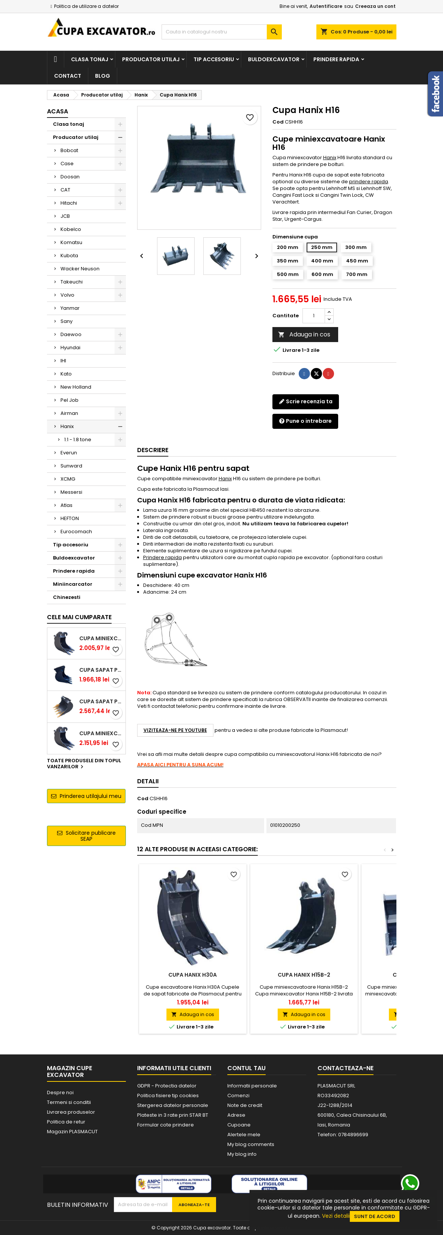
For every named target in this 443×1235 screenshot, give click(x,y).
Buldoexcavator (273, 59)
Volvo (67, 295)
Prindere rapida (336, 59)
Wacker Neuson (80, 268)
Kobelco (70, 229)
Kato (66, 373)
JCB (65, 216)
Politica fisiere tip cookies (168, 1095)
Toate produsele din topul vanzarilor (84, 764)
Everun (68, 452)
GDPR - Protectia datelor (167, 1085)
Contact (67, 76)
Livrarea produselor (71, 1112)
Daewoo (71, 334)
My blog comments (250, 1144)
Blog (102, 76)
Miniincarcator (72, 584)
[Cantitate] (313, 315)
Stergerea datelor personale (172, 1105)
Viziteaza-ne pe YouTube (175, 730)
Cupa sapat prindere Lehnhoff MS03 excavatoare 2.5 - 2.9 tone (100, 670)
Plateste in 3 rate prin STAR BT (172, 1115)
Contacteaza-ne (345, 1068)
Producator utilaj (151, 59)
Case (67, 163)
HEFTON (69, 518)
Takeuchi (71, 281)
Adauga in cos (304, 334)
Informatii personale (252, 1085)
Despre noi (60, 1092)
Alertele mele (243, 1134)
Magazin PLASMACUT (72, 1131)
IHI (63, 360)
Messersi (71, 492)
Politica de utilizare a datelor (86, 6)
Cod (278, 122)
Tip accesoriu (214, 59)
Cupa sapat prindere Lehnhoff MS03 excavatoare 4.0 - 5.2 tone (100, 701)
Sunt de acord (374, 1216)
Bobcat (69, 150)
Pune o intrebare (305, 421)
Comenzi (238, 1095)
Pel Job (69, 400)
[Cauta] (222, 31)
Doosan (70, 176)
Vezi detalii (336, 1216)
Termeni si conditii (69, 1102)
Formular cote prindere (165, 1124)
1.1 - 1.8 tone (77, 439)
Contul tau (246, 1068)
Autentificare (326, 6)
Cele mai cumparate (79, 617)
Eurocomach (76, 531)
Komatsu (71, 242)
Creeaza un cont (375, 6)
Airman (69, 413)
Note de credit (244, 1105)
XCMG (67, 479)
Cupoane (239, 1124)
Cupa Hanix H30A (192, 975)
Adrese (236, 1115)
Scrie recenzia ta (306, 401)
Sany (66, 321)
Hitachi (68, 203)
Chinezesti (66, 597)
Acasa (57, 111)
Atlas (66, 505)
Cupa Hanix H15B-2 (304, 975)
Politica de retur (66, 1121)
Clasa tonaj (89, 59)
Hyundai (70, 347)
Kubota (69, 255)
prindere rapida (368, 181)
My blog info (242, 1154)
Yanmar (70, 308)
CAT (65, 189)
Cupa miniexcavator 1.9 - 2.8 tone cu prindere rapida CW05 (100, 638)
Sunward (71, 465)
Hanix (67, 426)
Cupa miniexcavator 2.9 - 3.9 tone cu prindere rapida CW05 (100, 733)
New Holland (75, 387)
